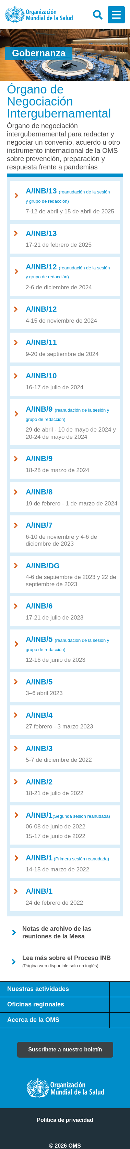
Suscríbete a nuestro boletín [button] (65, 1049)
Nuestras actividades (38, 988)
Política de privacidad (65, 1120)
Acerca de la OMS (33, 1019)
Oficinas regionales (35, 1004)
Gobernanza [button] (39, 53)
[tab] (119, 989)
